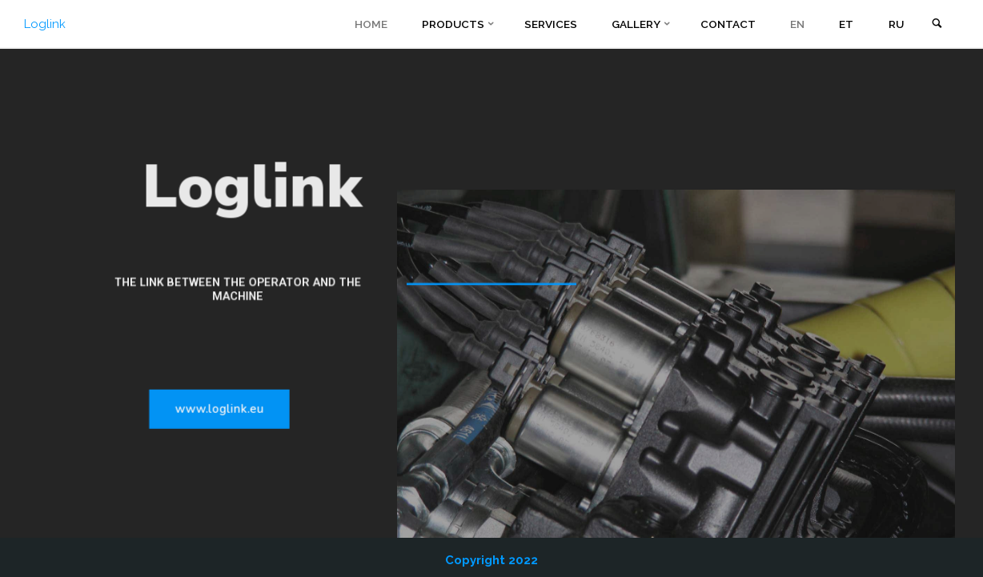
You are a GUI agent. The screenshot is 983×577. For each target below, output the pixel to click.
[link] (936, 24)
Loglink (45, 24)
